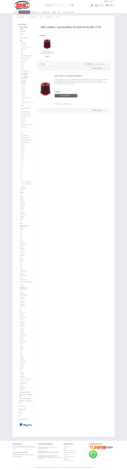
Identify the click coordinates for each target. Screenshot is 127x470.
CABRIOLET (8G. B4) (25, 142)
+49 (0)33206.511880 (20, 453)
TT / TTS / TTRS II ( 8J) (25, 181)
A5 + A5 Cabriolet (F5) (26, 114)
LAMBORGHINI (23, 271)
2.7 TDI (23, 91)
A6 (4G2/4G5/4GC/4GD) (26, 124)
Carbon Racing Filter (24, 392)
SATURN (22, 348)
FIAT (21, 231)
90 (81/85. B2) (24, 60)
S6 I (21, 175)
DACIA (21, 210)
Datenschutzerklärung (70, 452)
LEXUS (21, 277)
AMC (21, 36)
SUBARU (22, 363)
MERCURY (22, 306)
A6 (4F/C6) (23, 122)
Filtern (42, 64)
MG (20, 308)
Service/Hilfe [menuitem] (109, 1)
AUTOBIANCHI (23, 188)
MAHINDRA (22, 293)
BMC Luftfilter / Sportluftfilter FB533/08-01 (47, 52)
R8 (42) (22, 160)
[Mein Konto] (99, 5)
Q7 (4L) (22, 157)
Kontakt (66, 458)
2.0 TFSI (23, 89)
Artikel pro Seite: (97, 68)
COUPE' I (23, 144)
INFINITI (22, 253)
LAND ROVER (23, 275)
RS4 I (22, 164)
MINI (21, 311)
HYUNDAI (22, 251)
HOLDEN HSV (23, 244)
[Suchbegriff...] (59, 5)
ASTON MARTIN (23, 38)
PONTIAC (22, 328)
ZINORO (22, 390)
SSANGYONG (23, 361)
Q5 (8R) (22, 153)
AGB (65, 448)
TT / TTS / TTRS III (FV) (26, 184)
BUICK (21, 199)
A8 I (21, 129)
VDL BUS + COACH (24, 381)
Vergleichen (59, 104)
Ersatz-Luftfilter (23, 27)
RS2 (21, 162)
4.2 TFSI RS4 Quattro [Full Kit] (27, 103)
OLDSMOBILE (23, 317)
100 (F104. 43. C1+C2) (26, 47)
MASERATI (22, 297)
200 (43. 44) (23, 49)
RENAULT (22, 339)
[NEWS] (54, 12)
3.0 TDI (23, 93)
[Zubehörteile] (35, 12)
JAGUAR (21, 260)
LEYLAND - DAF (23, 279)
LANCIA (21, 273)
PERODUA (22, 322)
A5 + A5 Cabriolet (25, 111)
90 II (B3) (23, 62)
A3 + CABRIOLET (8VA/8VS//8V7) (24, 74)
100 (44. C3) (23, 42)
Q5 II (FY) (23, 155)
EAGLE (21, 223)
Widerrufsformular (69, 460)
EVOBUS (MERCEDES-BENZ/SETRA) (25, 226)
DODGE (21, 219)
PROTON (22, 333)
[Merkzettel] (92, 5)
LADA (21, 268)
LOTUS (21, 291)
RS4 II (22, 166)
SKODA (21, 354)
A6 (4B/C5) (23, 120)
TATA (21, 370)
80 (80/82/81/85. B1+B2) (26, 55)
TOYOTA (22, 372)
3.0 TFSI (23, 95)
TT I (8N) (23, 186)
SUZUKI (21, 365)
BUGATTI (22, 197)
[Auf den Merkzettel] (68, 104)
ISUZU (21, 257)
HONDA (21, 246)
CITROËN (22, 208)
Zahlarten (66, 454)
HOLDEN (22, 242)
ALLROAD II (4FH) (25, 135)
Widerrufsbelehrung (69, 450)
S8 (21, 179)
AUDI (21, 40)
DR (20, 221)
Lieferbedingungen (69, 456)
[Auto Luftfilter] (24, 12)
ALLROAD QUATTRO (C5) (26, 140)
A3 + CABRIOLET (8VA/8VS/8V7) (24, 77)
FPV (20, 236)
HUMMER (22, 249)
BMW (21, 195)
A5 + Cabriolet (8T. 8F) (26, 116)
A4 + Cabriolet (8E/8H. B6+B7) (26, 108)
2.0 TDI (23, 87)
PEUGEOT (22, 324)
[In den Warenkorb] (66, 95)
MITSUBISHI (23, 313)
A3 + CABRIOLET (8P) (25, 71)
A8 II (22, 131)
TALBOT (21, 368)
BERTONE (22, 192)
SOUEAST (22, 359)
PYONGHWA (22, 335)
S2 (21, 168)
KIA (20, 264)
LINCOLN (22, 285)
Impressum (67, 447)
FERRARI (22, 229)
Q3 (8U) (22, 151)
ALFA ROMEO (23, 31)
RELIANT (22, 337)
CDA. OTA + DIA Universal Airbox (26, 401)
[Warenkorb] (110, 5)
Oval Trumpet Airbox (24, 398)
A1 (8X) (22, 64)
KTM (21, 266)
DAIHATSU (22, 217)
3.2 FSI (22, 100)
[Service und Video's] (69, 12)
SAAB (21, 346)
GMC (21, 240)
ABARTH (22, 29)
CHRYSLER (22, 206)
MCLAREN (22, 302)
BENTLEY (22, 190)
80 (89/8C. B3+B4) (25, 58)
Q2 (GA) (22, 149)
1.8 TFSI (23, 84)
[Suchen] (72, 5)
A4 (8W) (22, 106)
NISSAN (21, 315)
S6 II (22, 177)
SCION (21, 350)
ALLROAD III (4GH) (25, 138)
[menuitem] (59, 6)
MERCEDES (22, 304)
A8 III (22, 133)
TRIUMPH (22, 374)
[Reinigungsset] (45, 12)
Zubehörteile (21, 406)
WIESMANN (22, 387)
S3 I (21, 171)
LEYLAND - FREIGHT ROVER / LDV (26, 282)
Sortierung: (89, 64)
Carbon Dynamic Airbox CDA (25, 395)
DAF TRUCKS (23, 214)
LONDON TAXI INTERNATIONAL (24, 288)
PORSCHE (22, 330)
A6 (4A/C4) (23, 118)
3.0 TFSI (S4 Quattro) (26, 98)
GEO (21, 238)
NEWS (19, 412)
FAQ (19, 415)
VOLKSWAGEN (23, 383)
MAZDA (21, 300)
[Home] (15, 12)
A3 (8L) (22, 69)
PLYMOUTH (22, 326)
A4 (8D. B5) (23, 80)
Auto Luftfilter (22, 24)
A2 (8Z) (22, 66)
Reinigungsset (22, 409)
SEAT (21, 352)
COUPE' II (23, 146)
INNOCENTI (22, 255)
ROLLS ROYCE (23, 341)
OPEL (21, 319)
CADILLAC (22, 201)
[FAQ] (59, 12)
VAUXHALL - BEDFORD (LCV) (26, 379)
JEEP (21, 262)
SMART (21, 357)
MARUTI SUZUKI (23, 295)
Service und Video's (23, 419)
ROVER (21, 344)
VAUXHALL (22, 376)
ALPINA (21, 33)
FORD (21, 233)
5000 (22, 53)
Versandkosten (59, 467)
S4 (21, 173)
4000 (22, 51)
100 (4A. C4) (23, 44)
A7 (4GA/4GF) (24, 127)
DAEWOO (22, 212)
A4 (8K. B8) (23, 82)
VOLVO (21, 385)
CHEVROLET (22, 203)
